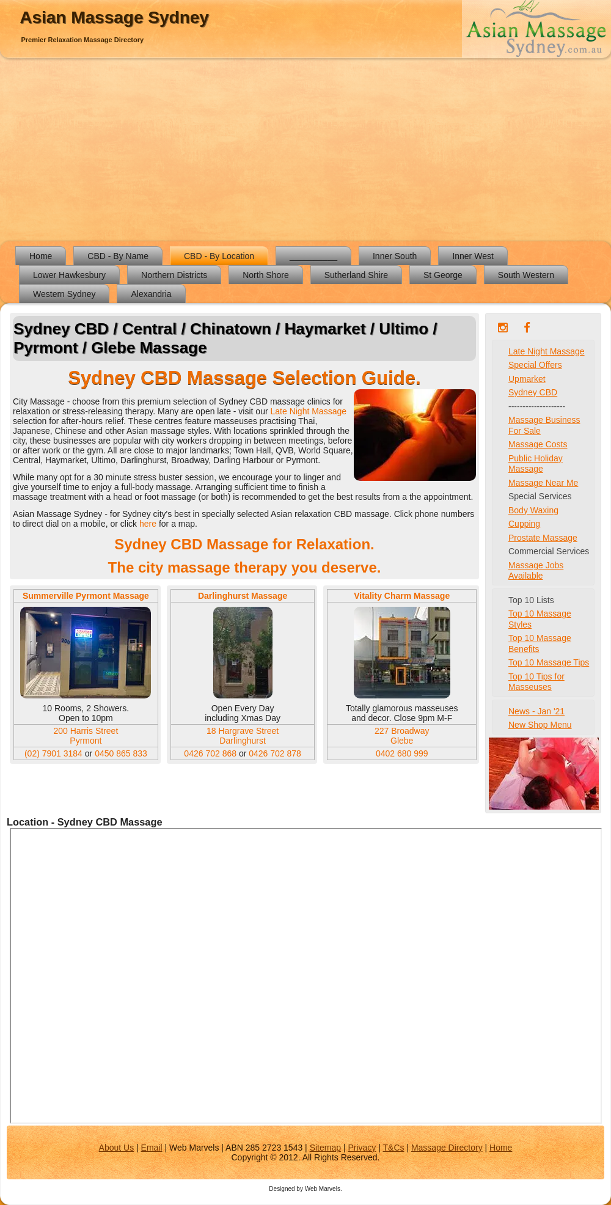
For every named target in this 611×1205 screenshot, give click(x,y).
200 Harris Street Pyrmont (85, 735)
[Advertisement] (305, 149)
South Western (526, 275)
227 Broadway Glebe (402, 735)
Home (40, 256)
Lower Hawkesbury (69, 275)
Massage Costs (537, 444)
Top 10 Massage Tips (548, 662)
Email (152, 1147)
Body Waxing (533, 510)
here (149, 524)
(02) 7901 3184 (53, 753)
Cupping (524, 524)
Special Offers (535, 365)
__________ (313, 256)
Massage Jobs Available (535, 570)
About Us (116, 1147)
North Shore (265, 275)
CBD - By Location (219, 256)
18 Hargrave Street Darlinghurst (243, 735)
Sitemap (325, 1147)
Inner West (472, 256)
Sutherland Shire (356, 275)
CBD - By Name (117, 256)
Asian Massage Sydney (114, 17)
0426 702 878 (275, 753)
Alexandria (151, 294)
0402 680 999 (402, 753)
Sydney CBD (532, 392)
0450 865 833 (121, 753)
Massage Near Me (543, 483)
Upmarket (527, 379)
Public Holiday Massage (535, 463)
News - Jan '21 (536, 711)
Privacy (362, 1147)
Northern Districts (174, 275)
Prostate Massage (542, 538)
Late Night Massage (309, 411)
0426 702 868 (211, 753)
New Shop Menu (540, 725)
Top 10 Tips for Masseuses (536, 682)
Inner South (395, 256)
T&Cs (393, 1147)
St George (443, 275)
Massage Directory (447, 1147)
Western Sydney (64, 294)
